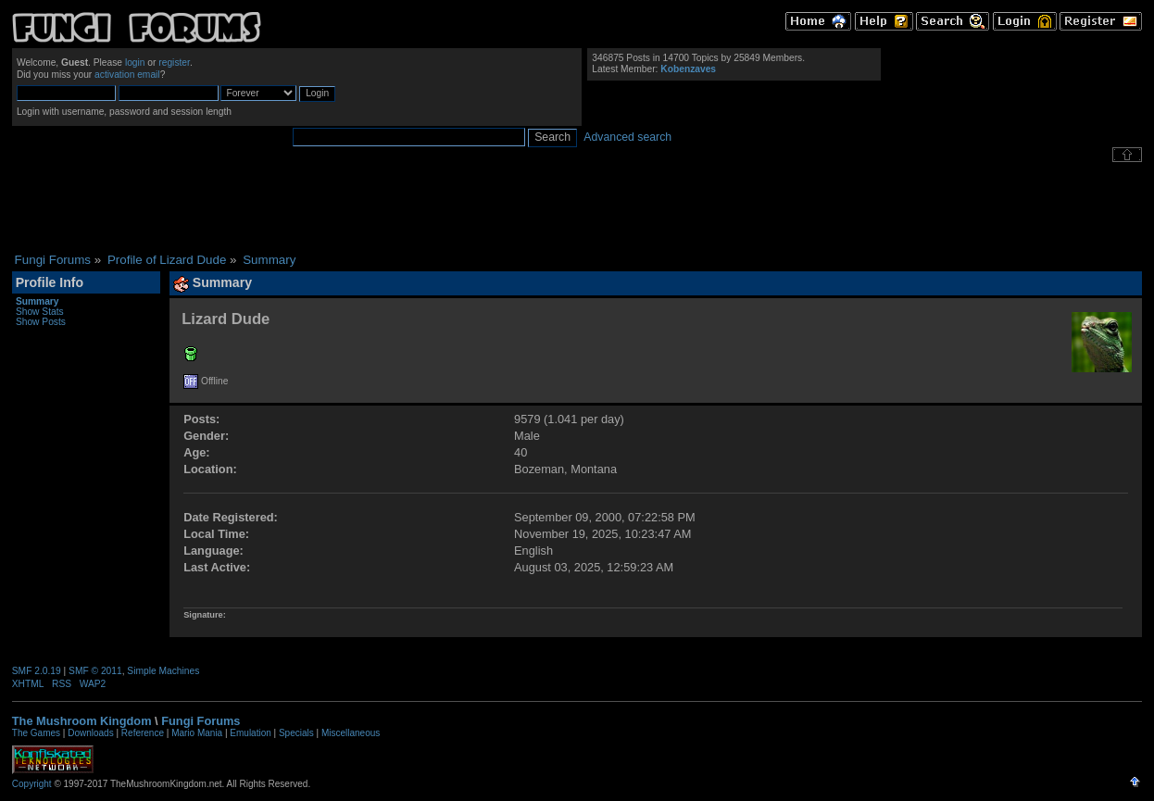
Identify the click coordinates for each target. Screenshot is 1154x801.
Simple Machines (163, 671)
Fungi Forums (200, 721)
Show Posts (41, 322)
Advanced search (627, 137)
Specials (296, 733)
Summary (37, 301)
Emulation (250, 733)
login (135, 62)
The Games (36, 733)
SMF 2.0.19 (36, 671)
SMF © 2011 (95, 671)
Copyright (32, 784)
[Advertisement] (577, 207)
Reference (142, 733)
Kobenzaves (688, 69)
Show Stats (40, 312)
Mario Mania (196, 733)
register (174, 62)
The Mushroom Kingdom (82, 721)
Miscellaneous (350, 733)
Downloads (90, 733)
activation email (127, 74)
